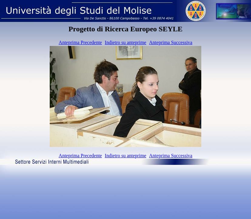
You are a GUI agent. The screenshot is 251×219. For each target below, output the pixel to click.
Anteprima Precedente (80, 42)
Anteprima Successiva (170, 42)
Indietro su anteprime (125, 42)
